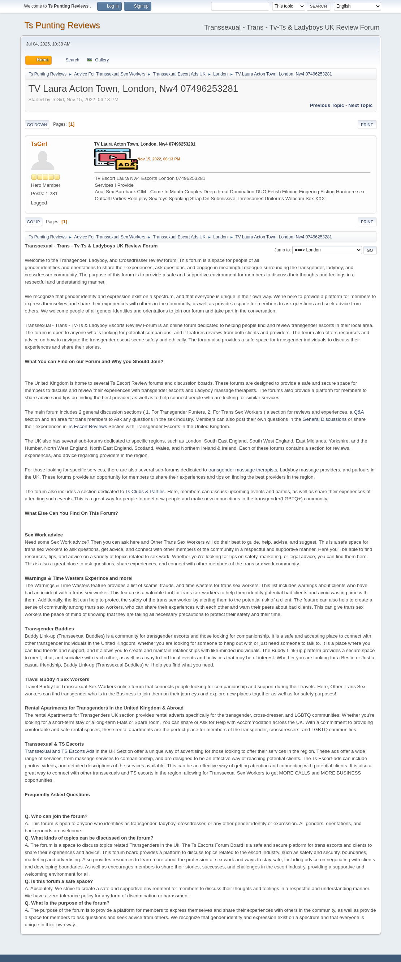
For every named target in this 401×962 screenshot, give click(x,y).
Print (367, 124)
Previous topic (327, 105)
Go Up (33, 222)
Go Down (37, 124)
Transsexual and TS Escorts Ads (60, 751)
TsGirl (39, 144)
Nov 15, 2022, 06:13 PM (159, 159)
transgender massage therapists (242, 470)
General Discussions (324, 419)
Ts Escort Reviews (87, 426)
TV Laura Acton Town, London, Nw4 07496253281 (144, 144)
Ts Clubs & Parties (145, 491)
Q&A (358, 412)
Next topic (360, 105)
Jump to (282, 250)
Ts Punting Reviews (62, 25)
